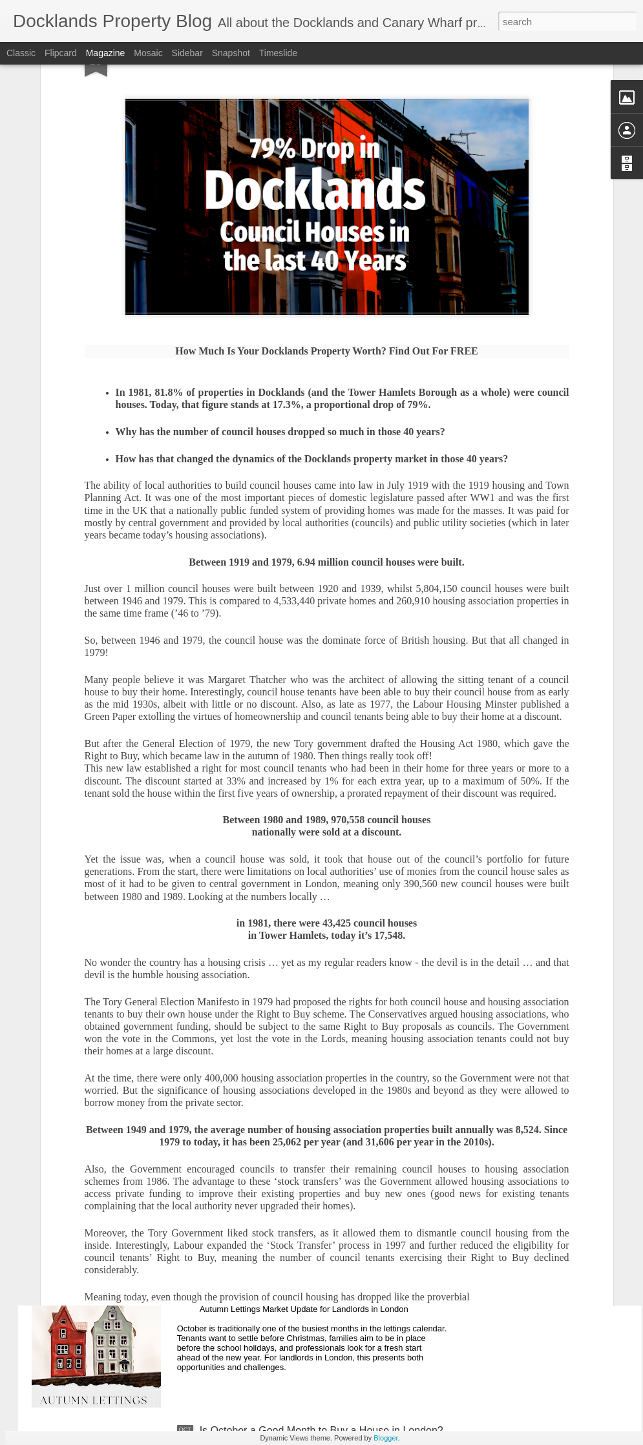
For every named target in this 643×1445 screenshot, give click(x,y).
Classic (21, 53)
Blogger (385, 1438)
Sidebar (187, 53)
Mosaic (148, 53)
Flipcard (61, 53)
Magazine (105, 53)
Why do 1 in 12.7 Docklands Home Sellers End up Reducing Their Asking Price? (314, 1143)
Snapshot (231, 53)
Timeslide (278, 53)
